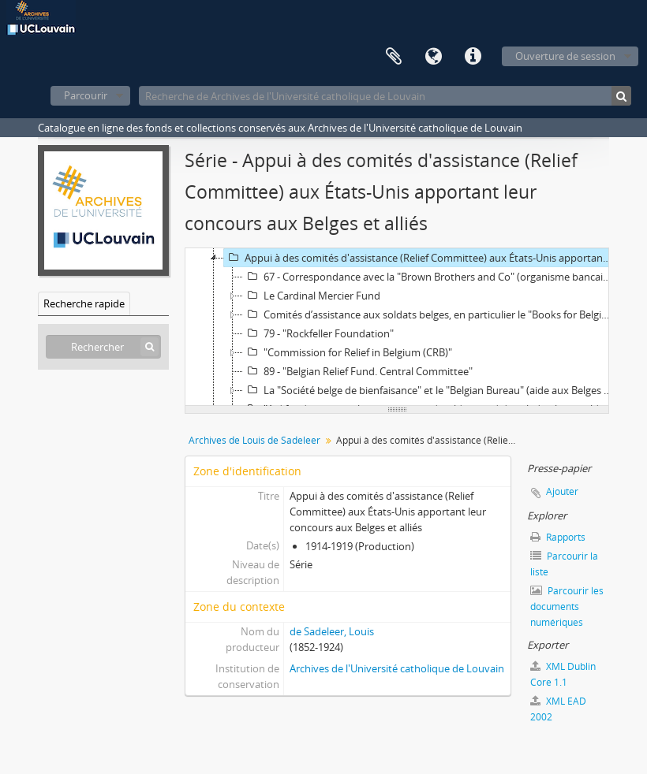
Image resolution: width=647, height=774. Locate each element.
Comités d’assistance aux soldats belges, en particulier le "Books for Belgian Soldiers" (430, 314)
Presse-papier (393, 56)
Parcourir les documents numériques (567, 606)
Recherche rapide (84, 303)
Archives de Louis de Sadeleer (254, 440)
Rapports (557, 537)
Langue (433, 56)
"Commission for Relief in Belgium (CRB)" (347, 352)
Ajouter (562, 491)
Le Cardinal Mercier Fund (311, 295)
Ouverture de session (565, 56)
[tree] (396, 327)
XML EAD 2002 (558, 709)
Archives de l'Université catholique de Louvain (397, 668)
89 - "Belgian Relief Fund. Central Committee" (358, 371)
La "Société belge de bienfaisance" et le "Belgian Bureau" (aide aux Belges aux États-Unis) (430, 390)
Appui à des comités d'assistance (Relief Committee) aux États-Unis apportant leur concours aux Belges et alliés (420, 257)
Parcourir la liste (564, 564)
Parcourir (85, 95)
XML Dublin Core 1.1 (563, 674)
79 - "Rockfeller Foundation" (318, 333)
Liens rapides (472, 56)
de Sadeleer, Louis (332, 631)
